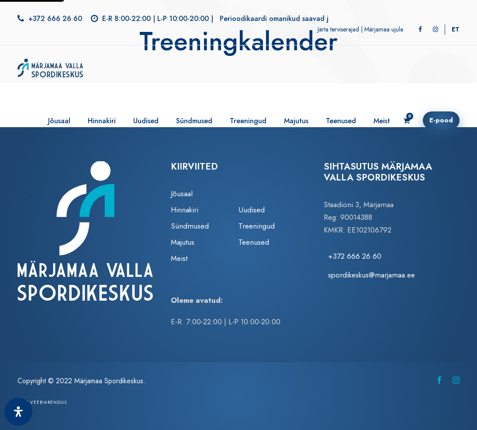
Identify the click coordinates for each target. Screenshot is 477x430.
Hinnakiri (102, 121)
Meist (381, 121)
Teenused (341, 121)
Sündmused (194, 121)
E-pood (441, 120)
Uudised (146, 121)
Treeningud (248, 121)
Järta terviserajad (338, 29)
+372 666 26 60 (55, 19)
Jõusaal (59, 121)
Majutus (296, 121)
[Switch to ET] (456, 29)
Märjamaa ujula (383, 29)
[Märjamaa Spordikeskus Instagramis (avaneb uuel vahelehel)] (456, 380)
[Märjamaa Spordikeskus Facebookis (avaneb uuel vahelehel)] (439, 380)
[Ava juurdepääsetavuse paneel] (18, 412)
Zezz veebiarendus (42, 402)
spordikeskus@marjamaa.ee (371, 275)
